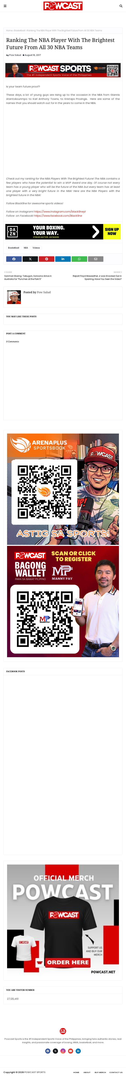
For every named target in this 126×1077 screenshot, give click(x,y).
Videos (36, 247)
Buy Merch (100, 1072)
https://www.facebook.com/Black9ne (58, 215)
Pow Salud (15, 55)
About (87, 1072)
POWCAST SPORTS (34, 1072)
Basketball (19, 30)
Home (9, 30)
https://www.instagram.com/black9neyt (60, 211)
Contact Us (116, 1072)
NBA (26, 247)
